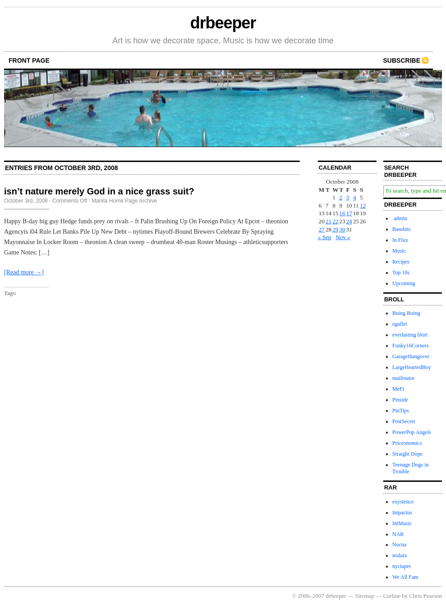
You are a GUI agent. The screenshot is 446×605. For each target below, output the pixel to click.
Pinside (400, 400)
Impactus (402, 512)
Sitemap (365, 595)
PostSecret (403, 421)
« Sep (324, 237)
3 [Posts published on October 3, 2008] (347, 197)
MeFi (398, 389)
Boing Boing (406, 313)
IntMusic (402, 523)
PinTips (400, 410)
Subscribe (401, 60)
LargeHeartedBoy (411, 367)
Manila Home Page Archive (124, 201)
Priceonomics (407, 443)
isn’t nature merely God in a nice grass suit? (99, 191)
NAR (398, 534)
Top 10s (400, 272)
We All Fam (405, 577)
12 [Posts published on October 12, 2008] (363, 205)
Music (399, 251)
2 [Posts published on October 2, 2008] (341, 197)
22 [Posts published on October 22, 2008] (335, 221)
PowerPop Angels (411, 432)
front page (29, 60)
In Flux (400, 240)
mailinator (403, 378)
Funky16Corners (410, 345)
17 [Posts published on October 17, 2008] (349, 213)
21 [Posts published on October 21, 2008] (328, 221)
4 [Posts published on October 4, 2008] (354, 197)
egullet (399, 324)
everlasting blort (409, 335)
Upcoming (403, 283)
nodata (399, 555)
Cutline (391, 595)
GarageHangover (410, 356)
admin (399, 218)
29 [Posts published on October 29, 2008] (335, 229)
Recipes (400, 262)
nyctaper (401, 566)
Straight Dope (407, 454)
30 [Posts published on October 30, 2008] (342, 229)
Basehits (401, 229)
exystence (402, 502)
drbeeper (223, 23)
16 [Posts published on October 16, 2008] (342, 213)
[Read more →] (24, 272)
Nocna (399, 544)
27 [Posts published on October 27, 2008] (322, 229)
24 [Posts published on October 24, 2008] (349, 221)
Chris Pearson (425, 595)
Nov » (343, 237)
